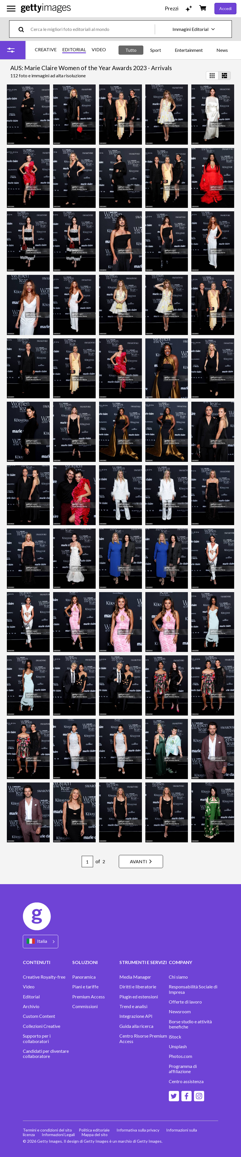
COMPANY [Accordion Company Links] (180, 962)
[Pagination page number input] (87, 861)
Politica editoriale (94, 1130)
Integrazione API (135, 1016)
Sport (155, 50)
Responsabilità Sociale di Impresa (193, 989)
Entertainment (189, 50)
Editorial (31, 996)
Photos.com (180, 1056)
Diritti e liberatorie (137, 986)
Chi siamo (178, 976)
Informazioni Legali (58, 1134)
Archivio (31, 1006)
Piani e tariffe (85, 986)
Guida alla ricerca (136, 1026)
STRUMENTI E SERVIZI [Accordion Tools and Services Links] (143, 962)
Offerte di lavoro (185, 1001)
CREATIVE (46, 49)
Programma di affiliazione (183, 1069)
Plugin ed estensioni (138, 996)
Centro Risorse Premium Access (143, 1038)
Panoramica (84, 976)
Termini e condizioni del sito (47, 1130)
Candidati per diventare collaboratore (46, 1053)
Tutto (130, 50)
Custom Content (39, 1016)
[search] (24, 29)
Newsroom (180, 1011)
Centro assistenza (186, 1081)
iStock (175, 1036)
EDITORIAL (74, 49)
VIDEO (99, 49)
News (222, 50)
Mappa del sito (95, 1134)
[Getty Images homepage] (46, 8)
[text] (92, 29)
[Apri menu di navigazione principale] (11, 8)
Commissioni (85, 1006)
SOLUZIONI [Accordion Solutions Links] (85, 962)
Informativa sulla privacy (138, 1130)
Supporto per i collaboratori (37, 1038)
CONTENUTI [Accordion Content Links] (36, 962)
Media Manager (135, 976)
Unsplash (178, 1046)
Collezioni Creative (41, 1026)
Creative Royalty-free (44, 976)
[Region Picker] (40, 941)
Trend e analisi (133, 1006)
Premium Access (88, 996)
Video (29, 986)
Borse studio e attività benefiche (190, 1024)
